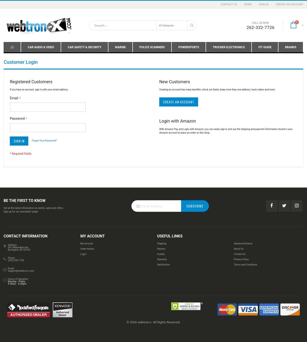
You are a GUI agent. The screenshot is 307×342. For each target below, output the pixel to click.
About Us (239, 249)
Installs (161, 254)
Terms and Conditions (245, 264)
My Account (86, 243)
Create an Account (289, 4)
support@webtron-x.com (21, 271)
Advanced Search (243, 243)
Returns (161, 249)
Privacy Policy (241, 259)
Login (83, 254)
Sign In (264, 4)
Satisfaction (163, 264)
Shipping (161, 243)
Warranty (162, 259)
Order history (87, 249)
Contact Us (229, 4)
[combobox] (143, 25)
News (248, 4)
